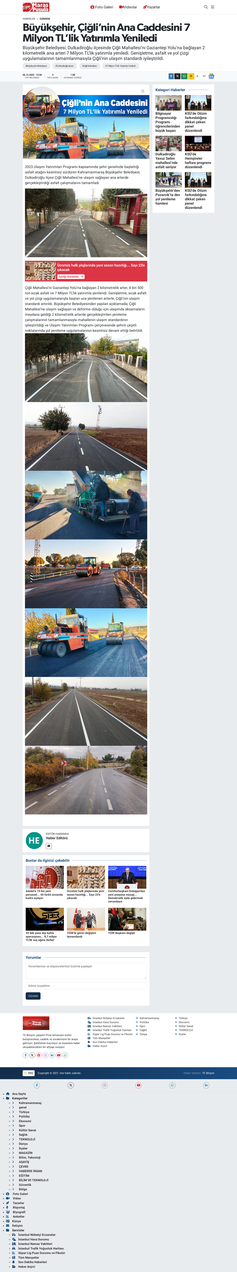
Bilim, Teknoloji (26, 1157)
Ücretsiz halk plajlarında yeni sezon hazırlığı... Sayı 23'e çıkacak (85, 894)
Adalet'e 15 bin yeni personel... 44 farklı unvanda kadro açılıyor (44, 894)
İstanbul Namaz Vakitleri (105, 1026)
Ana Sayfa (16, 1094)
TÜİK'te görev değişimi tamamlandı (81, 934)
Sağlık (141, 1030)
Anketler (15, 1216)
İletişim (14, 1225)
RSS (28, 1073)
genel (19, 1107)
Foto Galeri (101, 7)
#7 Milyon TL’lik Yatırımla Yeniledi (120, 66)
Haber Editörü (57, 838)
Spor (140, 1026)
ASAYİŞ (20, 1162)
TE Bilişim (208, 1073)
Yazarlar (151, 7)
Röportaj (15, 1207)
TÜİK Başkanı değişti (121, 933)
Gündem (45, 18)
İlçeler (180, 1034)
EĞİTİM (20, 1175)
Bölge (19, 1189)
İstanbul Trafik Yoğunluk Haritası (110, 1030)
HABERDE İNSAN (27, 1171)
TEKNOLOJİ (184, 1030)
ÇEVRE (20, 1166)
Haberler (29, 18)
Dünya (141, 1034)
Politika (142, 1022)
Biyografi (16, 1212)
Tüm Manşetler (99, 1038)
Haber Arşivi (97, 1046)
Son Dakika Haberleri (103, 1042)
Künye (13, 1221)
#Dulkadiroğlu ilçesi (64, 66)
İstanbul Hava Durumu (103, 1022)
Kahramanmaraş (147, 1018)
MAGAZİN (22, 1153)
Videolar (128, 7)
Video (13, 1198)
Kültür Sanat (184, 1026)
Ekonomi (182, 1022)
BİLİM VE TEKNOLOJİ (30, 1180)
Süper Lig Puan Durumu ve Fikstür (110, 1034)
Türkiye (181, 1018)
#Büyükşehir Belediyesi (36, 66)
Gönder (33, 996)
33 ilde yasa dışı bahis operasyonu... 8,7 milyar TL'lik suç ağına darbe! (41, 936)
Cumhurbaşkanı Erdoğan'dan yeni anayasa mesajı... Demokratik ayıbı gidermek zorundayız (126, 896)
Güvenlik (21, 1185)
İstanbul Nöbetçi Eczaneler (106, 1018)
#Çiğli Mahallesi (89, 66)
